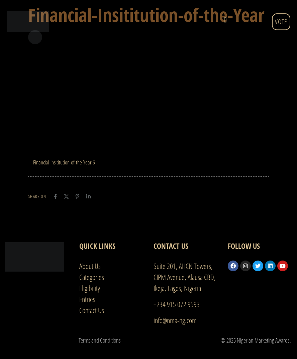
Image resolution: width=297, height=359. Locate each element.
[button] (225, 19)
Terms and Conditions (100, 340)
